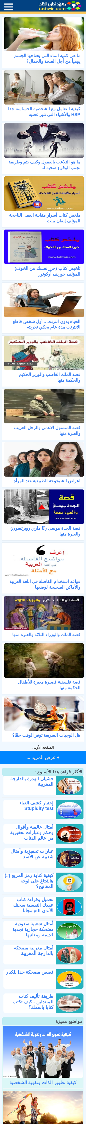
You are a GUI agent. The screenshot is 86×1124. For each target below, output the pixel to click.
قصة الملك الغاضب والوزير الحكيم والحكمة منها (49, 377)
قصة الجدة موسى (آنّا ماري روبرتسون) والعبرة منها (45, 531)
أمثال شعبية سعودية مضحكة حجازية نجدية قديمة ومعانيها (32, 929)
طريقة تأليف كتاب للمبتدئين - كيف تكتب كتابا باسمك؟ (33, 1002)
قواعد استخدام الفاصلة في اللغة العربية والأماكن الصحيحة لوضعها (44, 584)
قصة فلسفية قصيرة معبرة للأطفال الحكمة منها (49, 685)
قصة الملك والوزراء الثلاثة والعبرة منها (46, 634)
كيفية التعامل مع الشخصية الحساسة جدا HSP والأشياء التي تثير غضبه (44, 111)
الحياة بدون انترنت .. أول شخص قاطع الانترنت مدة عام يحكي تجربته (46, 324)
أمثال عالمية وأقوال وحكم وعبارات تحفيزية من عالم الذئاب (31, 832)
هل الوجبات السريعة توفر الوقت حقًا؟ (46, 735)
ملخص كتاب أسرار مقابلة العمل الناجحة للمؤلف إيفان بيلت (44, 218)
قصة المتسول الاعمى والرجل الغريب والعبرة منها (47, 430)
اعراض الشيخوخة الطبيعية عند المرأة (47, 480)
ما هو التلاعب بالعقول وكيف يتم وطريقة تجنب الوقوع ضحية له (44, 165)
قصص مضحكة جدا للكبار (29, 972)
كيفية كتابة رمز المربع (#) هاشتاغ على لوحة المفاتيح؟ (29, 881)
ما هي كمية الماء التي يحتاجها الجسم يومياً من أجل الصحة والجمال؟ (47, 58)
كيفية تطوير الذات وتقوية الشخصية (42, 1082)
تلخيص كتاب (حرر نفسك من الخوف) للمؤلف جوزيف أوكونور (47, 271)
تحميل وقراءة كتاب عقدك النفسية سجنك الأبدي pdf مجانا (33, 905)
